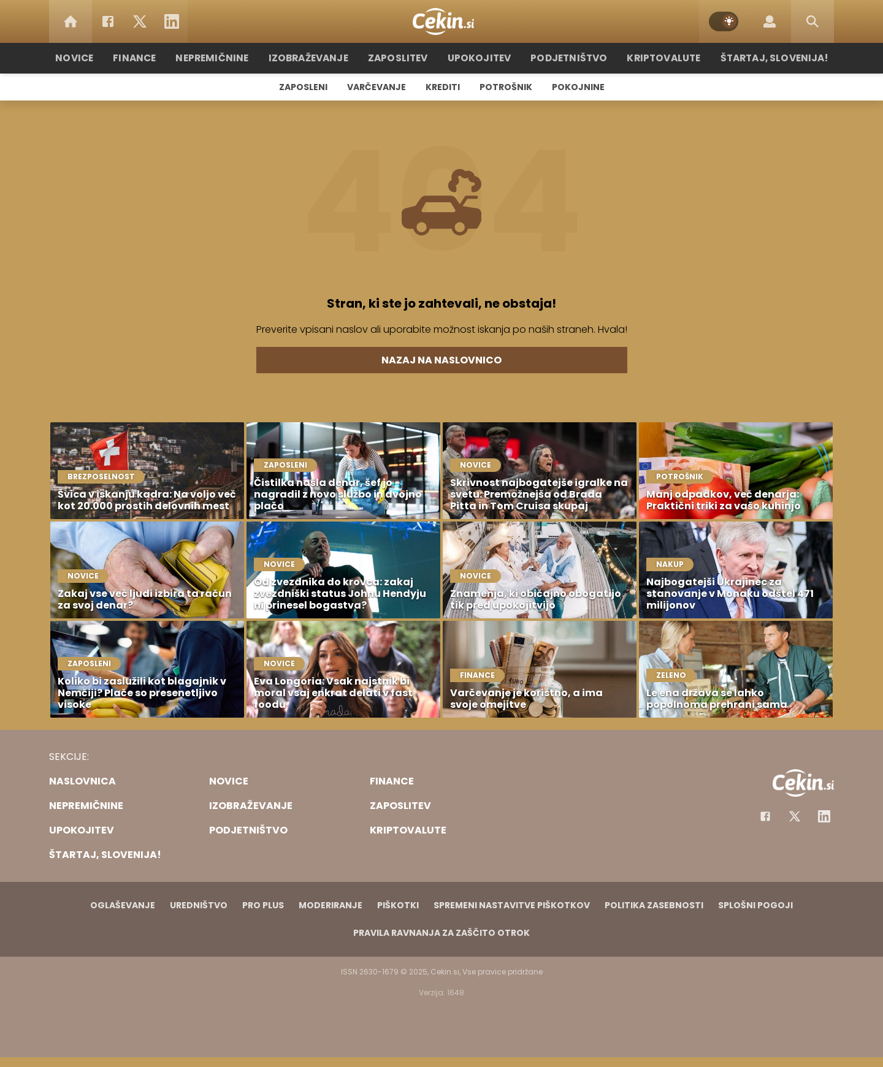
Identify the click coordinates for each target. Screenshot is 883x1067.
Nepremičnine (220, 57)
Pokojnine (578, 87)
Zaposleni (303, 87)
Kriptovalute (658, 57)
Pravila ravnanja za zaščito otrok (441, 933)
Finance (144, 57)
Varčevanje (376, 87)
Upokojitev (479, 57)
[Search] (812, 21)
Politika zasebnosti (654, 905)
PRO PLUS (263, 905)
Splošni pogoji (755, 905)
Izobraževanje (313, 57)
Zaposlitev (400, 57)
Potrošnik (506, 87)
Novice (85, 57)
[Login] (769, 21)
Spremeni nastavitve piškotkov (512, 905)
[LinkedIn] (172, 21)
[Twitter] (140, 21)
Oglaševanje (122, 905)
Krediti (443, 87)
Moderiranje (330, 905)
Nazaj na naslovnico (441, 360)
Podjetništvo (565, 57)
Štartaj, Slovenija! (764, 57)
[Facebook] (108, 21)
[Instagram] (824, 816)
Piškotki (398, 905)
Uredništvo (198, 905)
